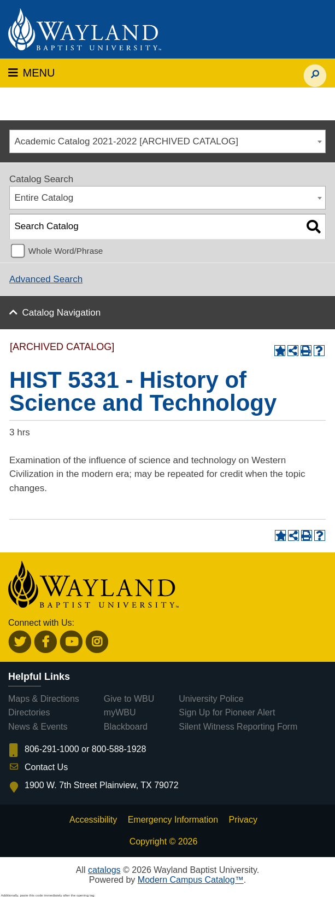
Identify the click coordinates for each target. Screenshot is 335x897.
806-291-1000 (52, 749)
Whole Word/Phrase (65, 250)
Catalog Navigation (61, 312)
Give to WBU (129, 698)
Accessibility (93, 819)
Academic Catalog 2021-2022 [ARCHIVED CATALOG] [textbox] (126, 141)
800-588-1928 (119, 749)
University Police (211, 698)
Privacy (243, 819)
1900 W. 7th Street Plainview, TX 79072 (102, 785)
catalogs (104, 870)
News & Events (37, 726)
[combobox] (167, 141)
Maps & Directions (43, 698)
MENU (31, 73)
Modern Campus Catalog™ (191, 879)
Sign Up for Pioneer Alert (227, 712)
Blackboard (126, 726)
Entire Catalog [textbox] (44, 198)
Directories (29, 712)
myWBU (120, 712)
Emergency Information (173, 819)
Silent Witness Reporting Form (238, 726)
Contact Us (46, 767)
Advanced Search (46, 279)
